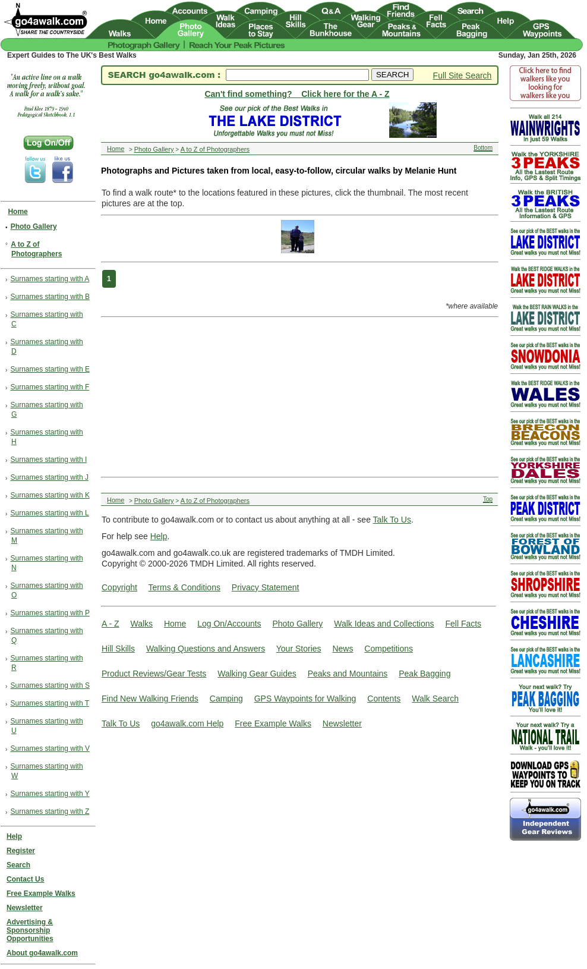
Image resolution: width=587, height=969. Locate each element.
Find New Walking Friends (150, 698)
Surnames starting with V (50, 748)
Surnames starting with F (50, 387)
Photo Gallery (297, 623)
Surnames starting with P (50, 613)
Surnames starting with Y (50, 793)
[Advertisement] (256, 396)
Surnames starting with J (50, 477)
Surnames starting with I (49, 459)
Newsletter (342, 723)
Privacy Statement (265, 587)
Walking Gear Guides (256, 673)
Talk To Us (392, 519)
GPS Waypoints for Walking (305, 698)
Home (175, 623)
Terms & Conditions (184, 587)
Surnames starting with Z (50, 811)
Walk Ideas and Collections (384, 623)
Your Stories (298, 648)
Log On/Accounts (229, 623)
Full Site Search (462, 75)
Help (159, 536)
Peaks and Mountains (348, 673)
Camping (226, 698)
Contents (383, 698)
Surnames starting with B (50, 296)
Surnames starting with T (50, 703)
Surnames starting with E (50, 369)
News (342, 648)
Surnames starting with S (50, 685)
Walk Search (435, 698)
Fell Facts (463, 623)
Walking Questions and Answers (205, 648)
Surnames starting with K (50, 495)
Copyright (119, 587)
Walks (141, 623)
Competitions (388, 648)
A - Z (110, 623)
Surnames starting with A (50, 279)
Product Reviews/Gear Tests (154, 673)
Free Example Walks (273, 723)
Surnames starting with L (50, 513)
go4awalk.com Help (187, 723)
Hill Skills (118, 648)
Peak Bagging (424, 673)
